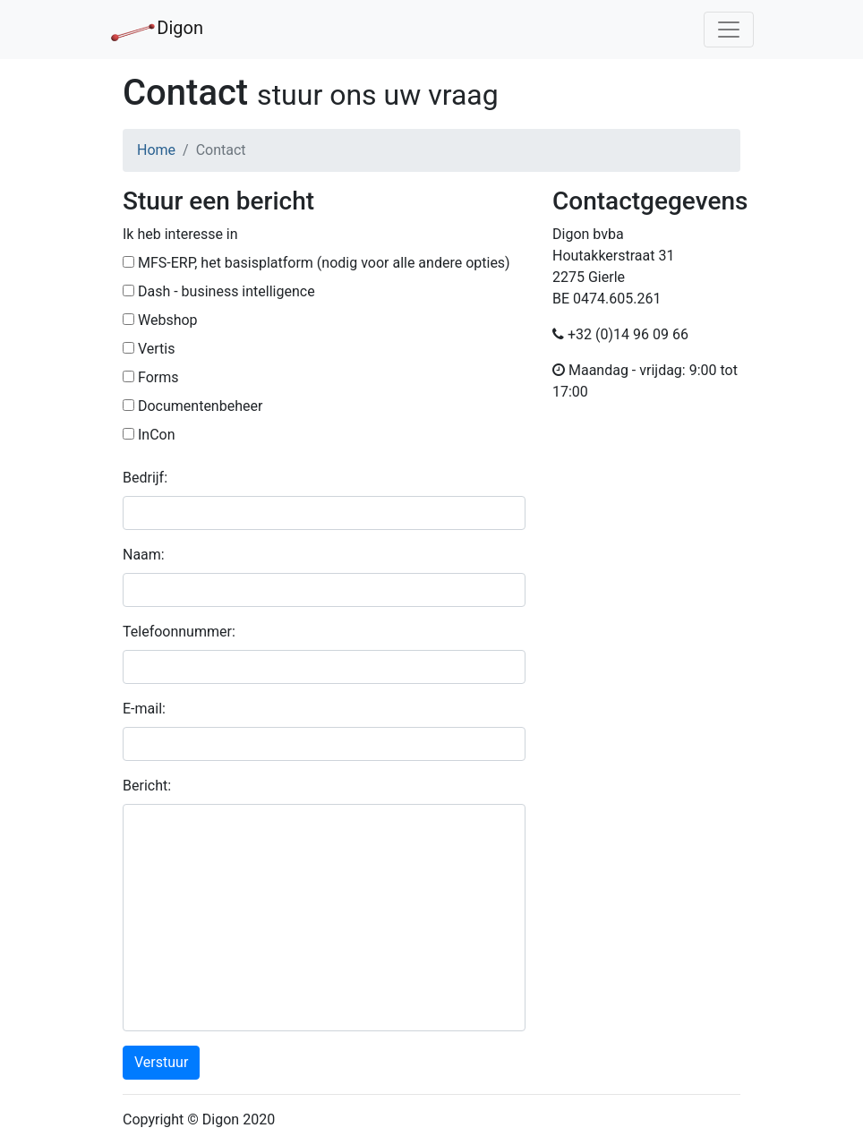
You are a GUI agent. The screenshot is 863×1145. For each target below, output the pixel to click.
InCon (149, 434)
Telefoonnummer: (179, 631)
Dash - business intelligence (219, 291)
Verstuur (161, 1062)
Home (156, 149)
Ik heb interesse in (180, 234)
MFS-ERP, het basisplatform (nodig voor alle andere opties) (316, 262)
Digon (156, 29)
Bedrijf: (145, 477)
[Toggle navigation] (729, 29)
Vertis (149, 348)
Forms (150, 377)
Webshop (160, 320)
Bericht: (147, 785)
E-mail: (144, 708)
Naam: (144, 554)
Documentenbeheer (192, 405)
